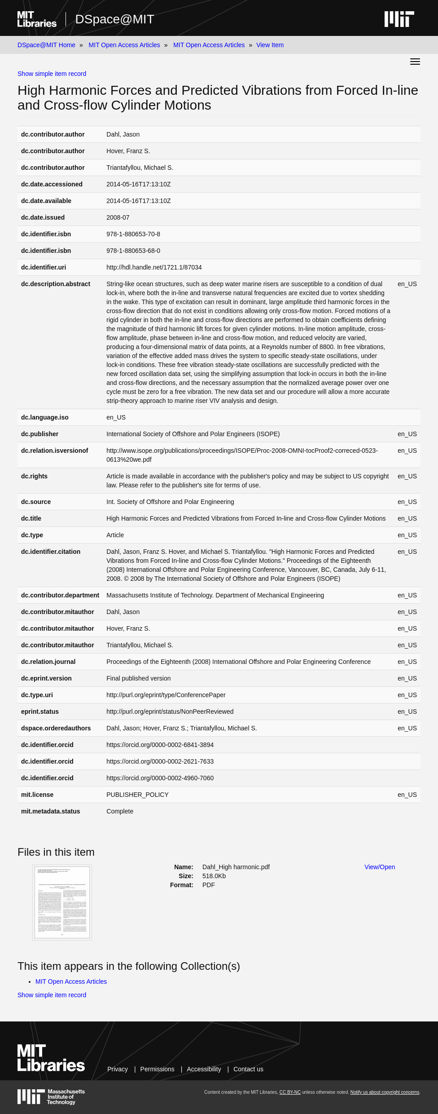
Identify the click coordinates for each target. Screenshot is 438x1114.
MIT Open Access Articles (124, 45)
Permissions (157, 1069)
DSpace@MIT (114, 19)
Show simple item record (52, 73)
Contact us (248, 1069)
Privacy (117, 1069)
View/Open (379, 867)
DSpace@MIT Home (46, 45)
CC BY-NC (290, 1092)
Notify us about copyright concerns (384, 1092)
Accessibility (204, 1069)
